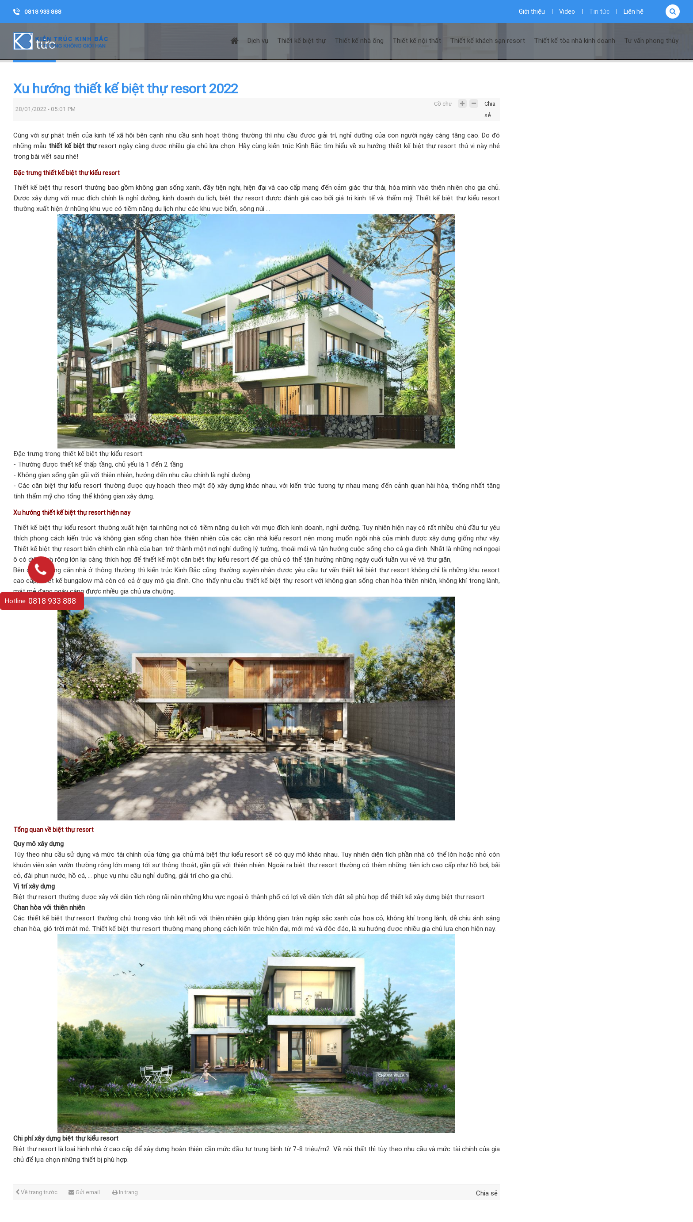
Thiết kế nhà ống (359, 41)
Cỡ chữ (443, 103)
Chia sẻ (489, 105)
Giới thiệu (532, 11)
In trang (125, 1192)
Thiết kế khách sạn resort (487, 41)
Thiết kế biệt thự (301, 41)
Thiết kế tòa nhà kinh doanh (574, 41)
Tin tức (599, 11)
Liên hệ (634, 11)
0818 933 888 (42, 11)
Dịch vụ (258, 41)
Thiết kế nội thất (416, 41)
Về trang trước (36, 1192)
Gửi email (84, 1192)
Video (567, 11)
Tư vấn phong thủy (651, 41)
